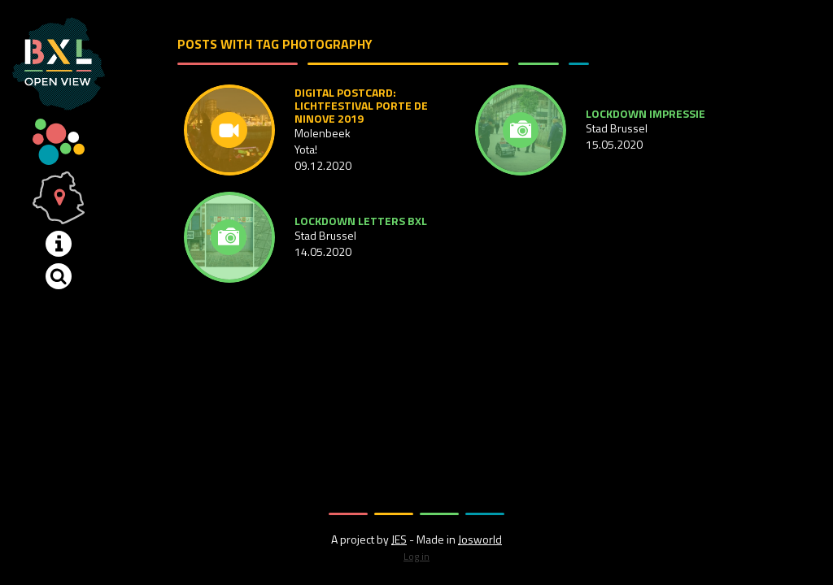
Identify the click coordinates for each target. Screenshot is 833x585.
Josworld (480, 539)
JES (399, 539)
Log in (416, 556)
